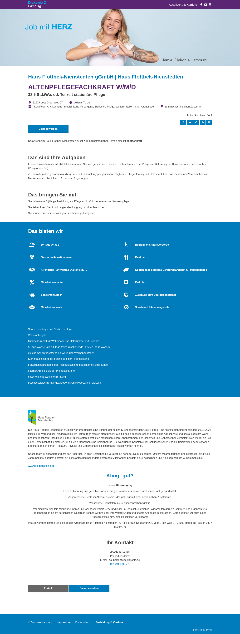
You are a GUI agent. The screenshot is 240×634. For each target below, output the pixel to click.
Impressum (64, 622)
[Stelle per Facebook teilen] (183, 122)
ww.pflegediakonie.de (42, 465)
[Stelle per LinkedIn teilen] (190, 122)
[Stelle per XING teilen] (196, 122)
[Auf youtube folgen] (205, 4)
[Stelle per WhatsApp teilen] (203, 122)
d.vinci (209, 630)
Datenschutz (83, 622)
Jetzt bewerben (48, 128)
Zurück (48, 588)
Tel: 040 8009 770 (120, 564)
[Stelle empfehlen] (209, 122)
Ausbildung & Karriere (183, 4)
